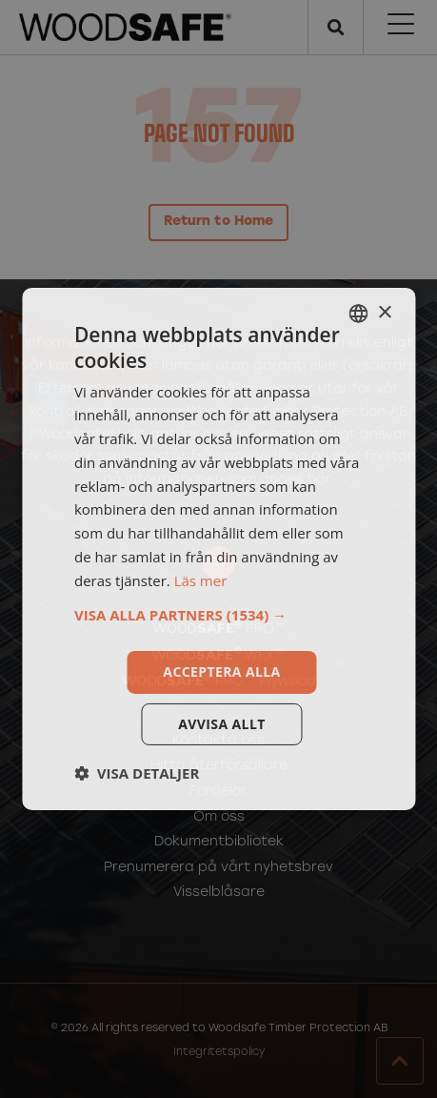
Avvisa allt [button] (221, 724)
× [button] (384, 312)
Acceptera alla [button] (221, 671)
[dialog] (218, 549)
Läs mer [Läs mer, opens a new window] (201, 580)
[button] (218, 614)
